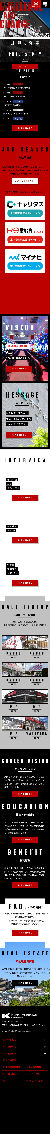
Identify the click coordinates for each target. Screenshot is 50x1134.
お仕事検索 (10, 1060)
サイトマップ (10, 1081)
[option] (25, 31)
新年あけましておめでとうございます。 (17, 113)
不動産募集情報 (12, 1067)
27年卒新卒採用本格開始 (12, 105)
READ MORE (25, 66)
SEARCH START (25, 180)
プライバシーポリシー (36, 1081)
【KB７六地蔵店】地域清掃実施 (14, 96)
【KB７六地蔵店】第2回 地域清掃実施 (16, 88)
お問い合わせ (36, 6)
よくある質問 (35, 1067)
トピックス (34, 1074)
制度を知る (10, 1053)
